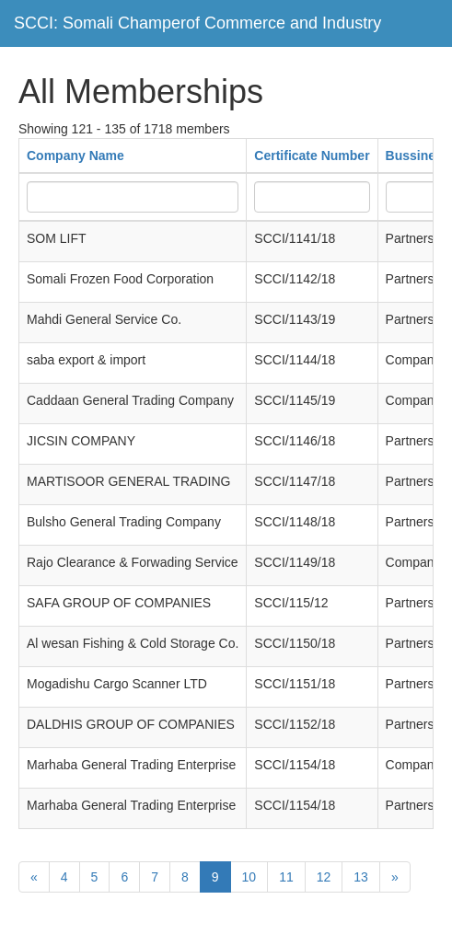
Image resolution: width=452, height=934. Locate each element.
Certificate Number (311, 155)
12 (324, 877)
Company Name (75, 155)
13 (360, 877)
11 (286, 877)
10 (249, 877)
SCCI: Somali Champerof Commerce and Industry (197, 23)
